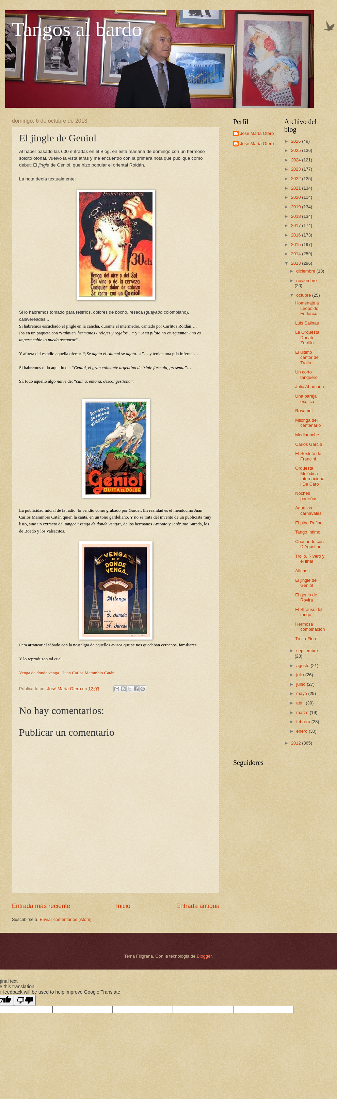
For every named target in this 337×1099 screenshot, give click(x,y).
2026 (296, 141)
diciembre (306, 271)
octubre (304, 295)
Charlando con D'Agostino (309, 544)
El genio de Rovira (306, 597)
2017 (296, 225)
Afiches (302, 570)
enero (302, 731)
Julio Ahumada (309, 386)
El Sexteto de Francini (308, 456)
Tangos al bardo (77, 29)
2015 (296, 244)
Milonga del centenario (308, 423)
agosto (303, 665)
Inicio (123, 906)
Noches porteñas (306, 496)
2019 (296, 206)
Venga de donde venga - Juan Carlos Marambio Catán (66, 672)
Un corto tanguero (306, 374)
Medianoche (307, 434)
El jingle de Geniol (306, 583)
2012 (296, 743)
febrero (303, 721)
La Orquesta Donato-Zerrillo (307, 337)
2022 (296, 178)
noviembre (306, 280)
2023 (296, 169)
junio (301, 684)
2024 (296, 159)
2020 (296, 197)
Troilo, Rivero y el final (309, 559)
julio (300, 674)
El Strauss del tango (308, 612)
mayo (302, 693)
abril (301, 702)
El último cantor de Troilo (307, 357)
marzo (302, 712)
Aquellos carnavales (308, 510)
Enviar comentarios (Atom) (66, 919)
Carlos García (308, 444)
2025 (296, 150)
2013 (296, 263)
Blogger (204, 956)
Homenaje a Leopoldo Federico (307, 308)
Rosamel (303, 410)
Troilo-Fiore (306, 638)
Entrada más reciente (41, 906)
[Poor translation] (25, 1000)
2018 (296, 216)
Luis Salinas (307, 323)
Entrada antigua (198, 906)
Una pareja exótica (306, 399)
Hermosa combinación (310, 627)
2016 (296, 235)
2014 (296, 253)
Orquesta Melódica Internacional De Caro (309, 476)
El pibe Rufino (308, 522)
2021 (296, 188)
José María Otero (257, 133)
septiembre (307, 650)
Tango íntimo (307, 532)
